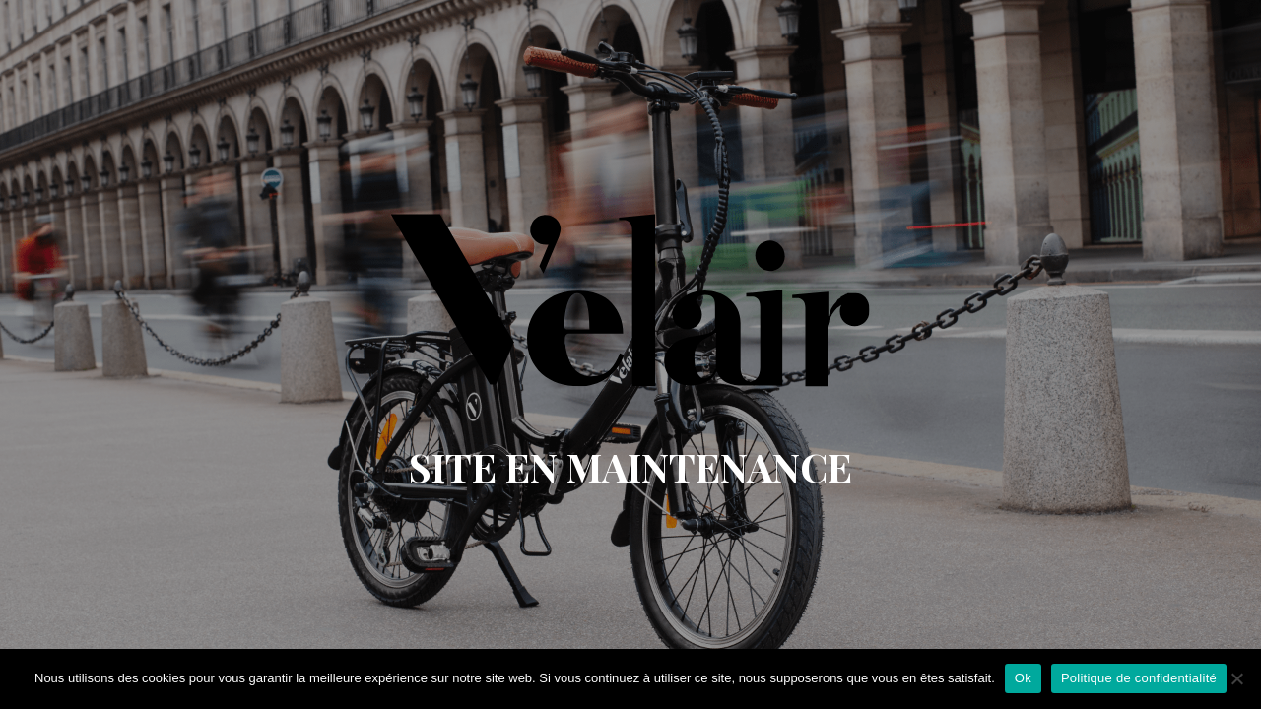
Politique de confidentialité (1139, 678)
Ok (1023, 678)
